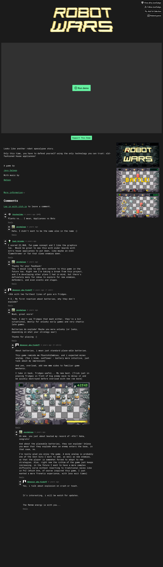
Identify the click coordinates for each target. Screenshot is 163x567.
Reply (10, 222)
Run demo (81, 87)
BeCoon (7, 180)
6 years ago (30, 214)
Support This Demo (81, 138)
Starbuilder (17, 214)
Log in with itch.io (15, 206)
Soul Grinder (18, 241)
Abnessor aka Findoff (22, 290)
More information (14, 192)
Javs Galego (10, 170)
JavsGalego (21, 227)
